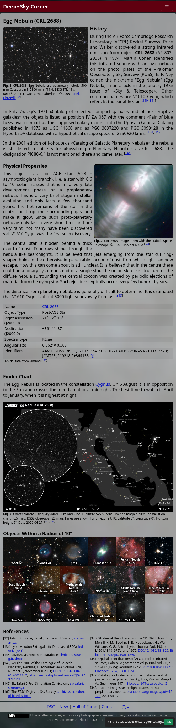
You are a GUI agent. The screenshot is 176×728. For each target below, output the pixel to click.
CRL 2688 (50, 306)
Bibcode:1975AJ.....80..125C (115, 671)
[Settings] (125, 707)
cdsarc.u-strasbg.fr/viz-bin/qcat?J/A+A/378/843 (46, 677)
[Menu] (167, 7)
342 (157, 132)
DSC (51, 707)
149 (47, 521)
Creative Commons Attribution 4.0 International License (87, 719)
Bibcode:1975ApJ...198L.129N (134, 652)
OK (169, 722)
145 (44, 360)
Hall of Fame (85, 707)
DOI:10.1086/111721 (156, 667)
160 (52, 521)
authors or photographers (82, 715)
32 (18, 97)
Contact (109, 707)
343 (147, 244)
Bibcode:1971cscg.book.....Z (146, 683)
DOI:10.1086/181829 (153, 650)
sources (55, 715)
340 (145, 100)
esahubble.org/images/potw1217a (133, 693)
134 (150, 132)
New (63, 707)
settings (158, 722)
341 (152, 100)
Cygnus (102, 384)
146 (128, 153)
